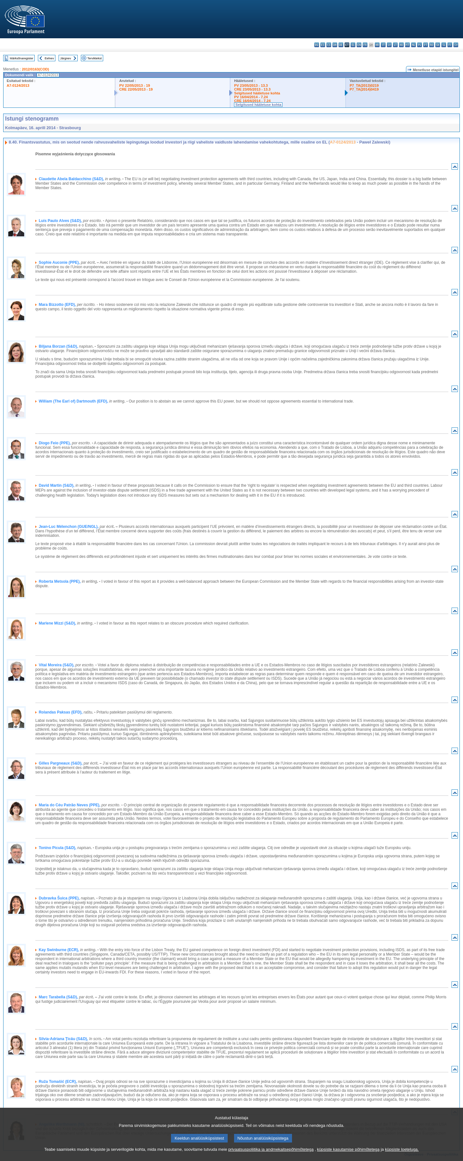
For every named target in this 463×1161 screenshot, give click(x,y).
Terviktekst (94, 58)
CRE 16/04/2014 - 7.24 (252, 101)
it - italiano (383, 44)
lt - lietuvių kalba (395, 44)
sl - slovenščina (443, 44)
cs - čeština (328, 44)
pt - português (425, 44)
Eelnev (49, 58)
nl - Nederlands (413, 44)
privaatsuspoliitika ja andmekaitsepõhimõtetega (271, 1156)
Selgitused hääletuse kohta (257, 93)
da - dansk (334, 44)
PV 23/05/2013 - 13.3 (251, 85)
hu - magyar (401, 44)
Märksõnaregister (21, 58)
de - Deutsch (340, 44)
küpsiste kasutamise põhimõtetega (348, 1156)
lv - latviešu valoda (389, 44)
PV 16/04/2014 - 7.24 (251, 97)
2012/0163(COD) (35, 69)
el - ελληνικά (353, 44)
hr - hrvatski (377, 44)
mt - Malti (407, 44)
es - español (322, 44)
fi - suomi (449, 44)
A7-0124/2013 (18, 85)
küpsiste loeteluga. (402, 1156)
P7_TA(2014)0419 (364, 89)
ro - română (431, 44)
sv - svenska (455, 44)
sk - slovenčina (437, 44)
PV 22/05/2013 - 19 (134, 85)
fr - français (365, 44)
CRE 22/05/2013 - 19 (136, 89)
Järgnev (65, 58)
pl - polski (419, 44)
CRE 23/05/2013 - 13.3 (252, 89)
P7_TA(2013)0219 (364, 85)
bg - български (316, 44)
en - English (359, 44)
